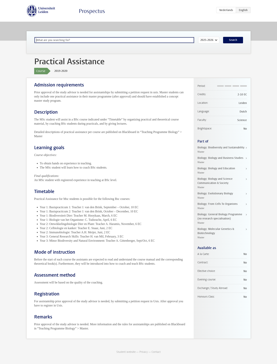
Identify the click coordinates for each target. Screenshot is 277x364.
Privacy (143, 352)
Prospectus (92, 11)
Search (233, 40)
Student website (126, 352)
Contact (156, 352)
